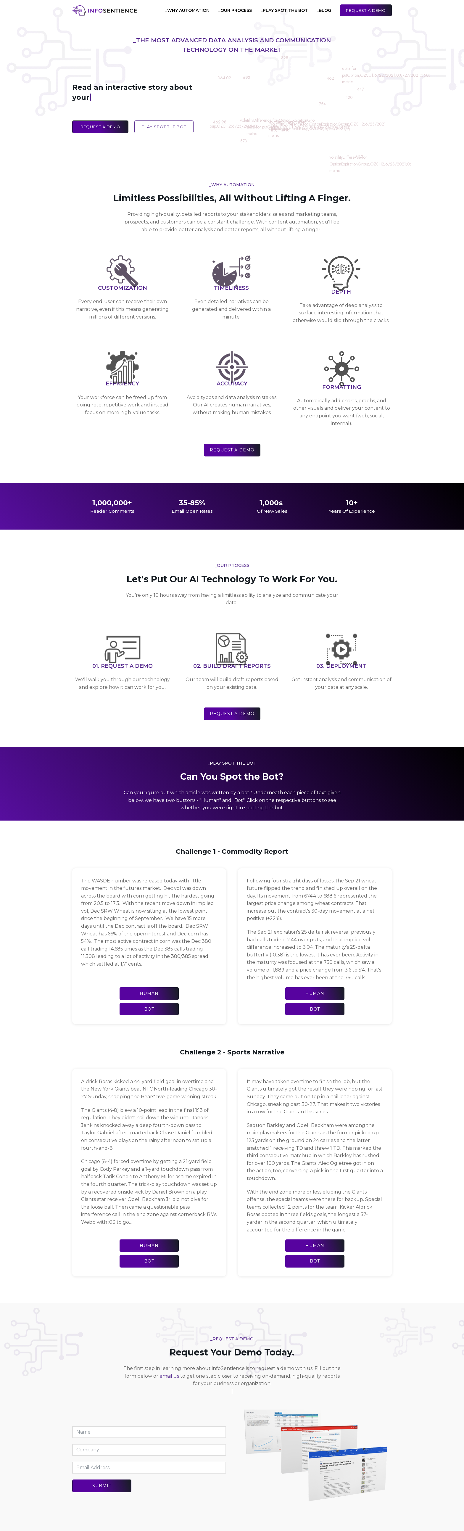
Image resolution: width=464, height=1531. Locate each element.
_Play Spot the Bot (284, 10)
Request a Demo (366, 10)
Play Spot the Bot (164, 126)
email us (169, 1376)
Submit (101, 1485)
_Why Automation (187, 10)
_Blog (324, 10)
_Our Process (235, 10)
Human (149, 993)
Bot (149, 1009)
